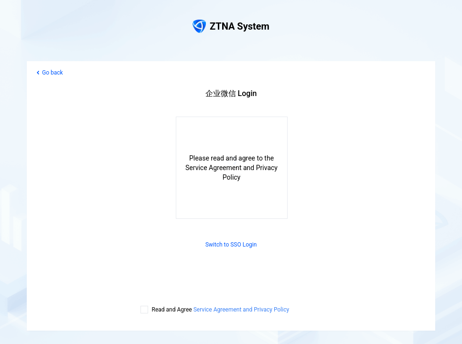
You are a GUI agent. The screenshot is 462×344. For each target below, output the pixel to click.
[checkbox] (144, 309)
